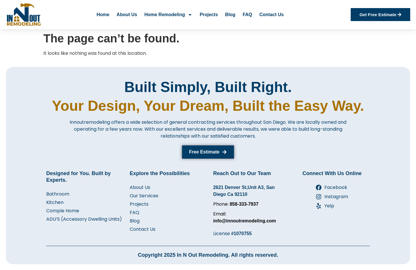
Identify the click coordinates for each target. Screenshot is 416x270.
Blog (230, 14)
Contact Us (271, 14)
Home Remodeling (168, 14)
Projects (209, 14)
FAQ (247, 14)
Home (102, 14)
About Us (127, 14)
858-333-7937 (244, 204)
